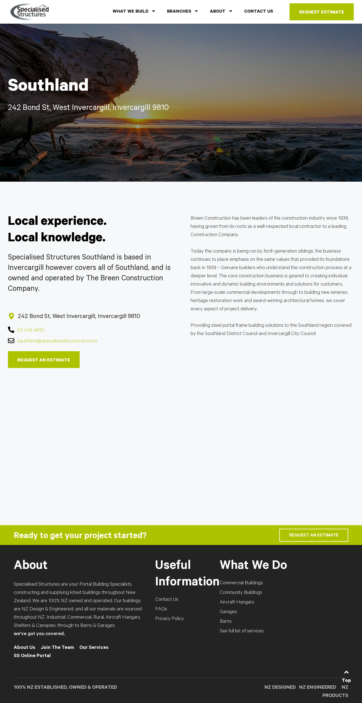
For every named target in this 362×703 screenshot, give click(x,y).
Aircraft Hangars (237, 603)
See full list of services (242, 632)
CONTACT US (258, 11)
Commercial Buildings (241, 583)
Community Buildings (241, 593)
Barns (226, 622)
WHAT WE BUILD (134, 11)
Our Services (93, 648)
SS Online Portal (32, 656)
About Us (24, 648)
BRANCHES (183, 11)
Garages (228, 612)
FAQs (161, 610)
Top (346, 681)
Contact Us (166, 600)
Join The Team (57, 648)
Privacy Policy (169, 619)
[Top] (346, 672)
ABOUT (221, 11)
